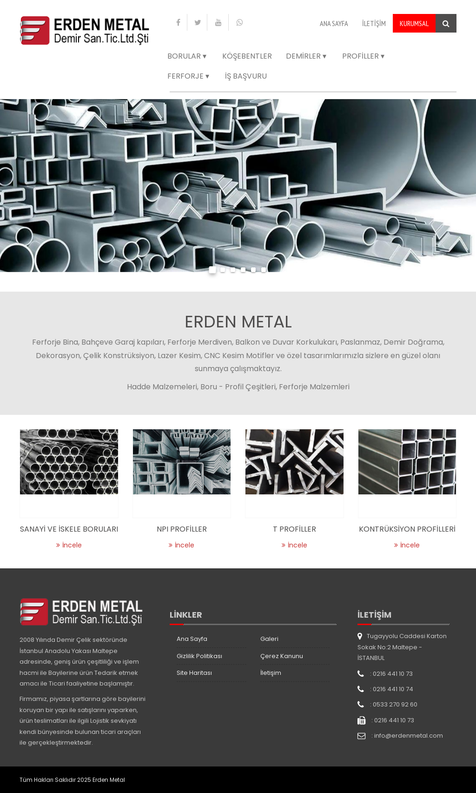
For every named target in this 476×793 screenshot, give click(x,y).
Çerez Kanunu (281, 656)
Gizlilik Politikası (199, 656)
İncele (69, 545)
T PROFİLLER (294, 529)
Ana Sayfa (334, 23)
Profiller (364, 56)
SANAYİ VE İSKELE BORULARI (69, 529)
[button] (212, 271)
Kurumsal (414, 23)
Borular (187, 56)
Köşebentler (247, 56)
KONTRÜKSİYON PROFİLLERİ (407, 529)
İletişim (374, 23)
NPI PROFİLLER (182, 529)
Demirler (307, 56)
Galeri (269, 638)
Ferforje (189, 76)
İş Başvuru (246, 76)
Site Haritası (194, 672)
